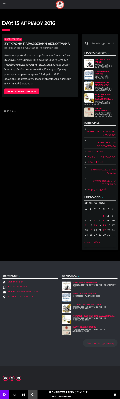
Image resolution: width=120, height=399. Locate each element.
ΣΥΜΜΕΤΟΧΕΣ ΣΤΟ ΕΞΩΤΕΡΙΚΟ (104, 182)
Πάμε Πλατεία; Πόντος (102, 72)
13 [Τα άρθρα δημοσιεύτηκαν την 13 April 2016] (95, 225)
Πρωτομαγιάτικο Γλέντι (103, 60)
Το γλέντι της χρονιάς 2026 (102, 83)
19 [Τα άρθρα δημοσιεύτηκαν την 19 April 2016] (91, 230)
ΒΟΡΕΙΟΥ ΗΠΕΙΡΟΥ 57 (21, 296)
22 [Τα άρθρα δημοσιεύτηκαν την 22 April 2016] (104, 230)
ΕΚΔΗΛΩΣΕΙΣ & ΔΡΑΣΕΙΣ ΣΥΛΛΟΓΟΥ (101, 133)
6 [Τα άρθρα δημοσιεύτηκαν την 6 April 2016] (94, 220)
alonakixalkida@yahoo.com (23, 291)
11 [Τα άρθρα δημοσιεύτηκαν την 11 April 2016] (86, 225)
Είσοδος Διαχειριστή (100, 343)
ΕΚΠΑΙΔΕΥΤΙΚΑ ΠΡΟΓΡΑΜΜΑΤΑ (106, 144)
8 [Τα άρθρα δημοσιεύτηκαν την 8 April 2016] (103, 220)
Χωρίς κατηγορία (13, 39)
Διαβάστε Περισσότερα (21, 91)
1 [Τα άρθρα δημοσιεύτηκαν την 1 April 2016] (103, 215)
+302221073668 (17, 286)
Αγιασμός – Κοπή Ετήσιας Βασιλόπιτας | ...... (94, 316)
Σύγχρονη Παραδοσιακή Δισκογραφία (37, 44)
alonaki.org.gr (15, 281)
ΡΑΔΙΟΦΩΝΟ (95, 161)
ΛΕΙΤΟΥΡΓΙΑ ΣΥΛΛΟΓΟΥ (102, 156)
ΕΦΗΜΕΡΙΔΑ (95, 151)
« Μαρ (87, 242)
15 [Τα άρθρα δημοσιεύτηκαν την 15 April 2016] (104, 225)
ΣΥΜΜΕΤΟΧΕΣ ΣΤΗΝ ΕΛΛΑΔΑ (103, 171)
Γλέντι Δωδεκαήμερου (103, 109)
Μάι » (97, 242)
